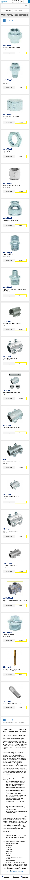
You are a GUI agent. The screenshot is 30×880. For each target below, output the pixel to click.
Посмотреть (9, 53)
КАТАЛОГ (8, 10)
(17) (19, 872)
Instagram (25, 877)
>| (12, 20)
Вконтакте (16, 877)
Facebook (6, 877)
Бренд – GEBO (6, 49)
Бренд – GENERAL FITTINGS (9, 670)
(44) (11, 872)
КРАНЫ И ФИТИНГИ (18, 10)
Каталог (4, 6)
